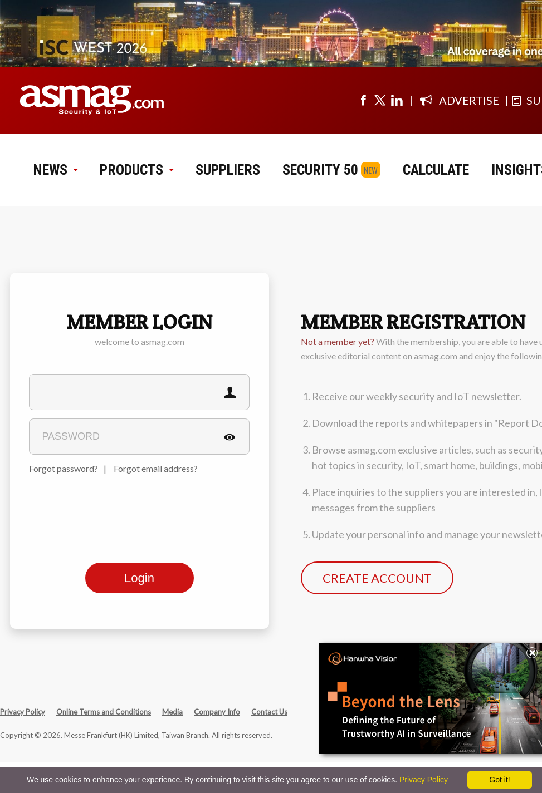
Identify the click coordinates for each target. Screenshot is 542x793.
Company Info (217, 711)
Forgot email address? (156, 468)
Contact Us (269, 711)
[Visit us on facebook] (363, 100)
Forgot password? (63, 468)
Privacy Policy (22, 711)
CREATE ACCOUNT (377, 577)
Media (172, 711)
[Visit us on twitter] (380, 100)
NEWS (55, 169)
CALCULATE (436, 169)
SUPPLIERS (228, 169)
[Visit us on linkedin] (396, 100)
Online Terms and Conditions (103, 711)
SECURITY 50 (320, 169)
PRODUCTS (136, 169)
